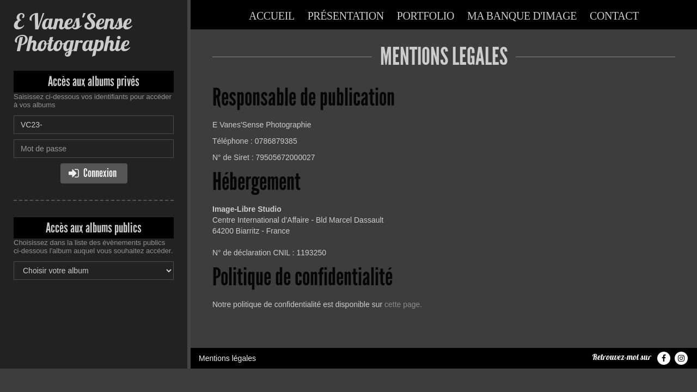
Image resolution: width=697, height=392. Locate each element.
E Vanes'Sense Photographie (72, 32)
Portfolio (425, 16)
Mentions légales (227, 358)
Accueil (272, 16)
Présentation (346, 16)
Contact (614, 16)
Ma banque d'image (522, 16)
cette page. (403, 304)
